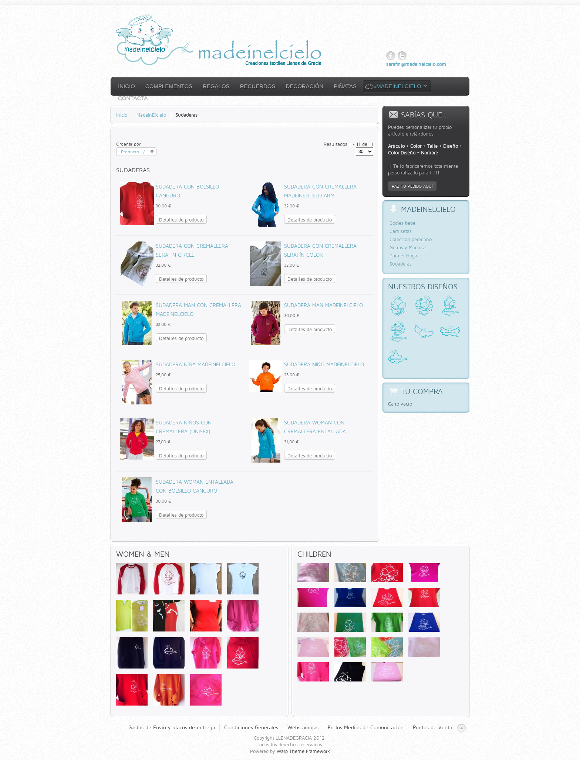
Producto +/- (134, 151)
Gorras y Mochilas (409, 247)
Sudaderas (401, 264)
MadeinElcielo (151, 115)
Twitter (402, 56)
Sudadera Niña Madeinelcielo (195, 364)
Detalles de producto (181, 220)
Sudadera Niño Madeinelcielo (324, 364)
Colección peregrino (411, 239)
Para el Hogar (404, 256)
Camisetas (401, 231)
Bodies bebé (402, 223)
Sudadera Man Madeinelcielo (323, 305)
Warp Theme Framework (303, 751)
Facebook (390, 56)
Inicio (121, 115)
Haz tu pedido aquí (412, 186)
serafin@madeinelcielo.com (416, 64)
